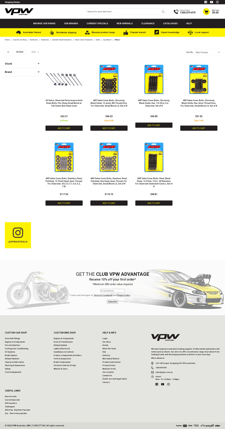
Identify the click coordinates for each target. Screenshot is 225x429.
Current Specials (97, 23)
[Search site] (163, 11)
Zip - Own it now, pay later (16, 413)
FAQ (104, 352)
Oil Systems (10, 352)
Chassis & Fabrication (14, 362)
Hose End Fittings (12, 338)
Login (104, 338)
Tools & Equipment (13, 372)
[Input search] (123, 11)
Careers (106, 382)
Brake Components (62, 362)
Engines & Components (15, 342)
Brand (8, 71)
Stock (8, 63)
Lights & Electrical (62, 348)
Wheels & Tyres (60, 368)
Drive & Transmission (63, 342)
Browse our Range (44, 23)
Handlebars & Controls (64, 352)
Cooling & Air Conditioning (16, 348)
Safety (7, 368)
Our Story (106, 342)
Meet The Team (109, 348)
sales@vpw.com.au (164, 372)
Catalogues (170, 23)
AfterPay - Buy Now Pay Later (17, 410)
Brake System (11, 355)
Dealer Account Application (114, 379)
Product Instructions (111, 362)
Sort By (189, 52)
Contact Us (107, 375)
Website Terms (109, 368)
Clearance (148, 23)
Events (105, 345)
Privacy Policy (123, 295)
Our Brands (71, 23)
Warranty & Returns (110, 358)
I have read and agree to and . (100, 295)
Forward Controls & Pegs (65, 365)
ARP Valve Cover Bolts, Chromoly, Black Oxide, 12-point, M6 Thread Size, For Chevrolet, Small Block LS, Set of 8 (109, 103)
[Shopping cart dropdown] (211, 11)
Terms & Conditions (103, 295)
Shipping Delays (12, 2)
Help (189, 23)
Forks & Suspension (62, 358)
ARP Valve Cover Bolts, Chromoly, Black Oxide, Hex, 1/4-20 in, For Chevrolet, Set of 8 (154, 103)
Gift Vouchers (11, 403)
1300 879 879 (161, 367)
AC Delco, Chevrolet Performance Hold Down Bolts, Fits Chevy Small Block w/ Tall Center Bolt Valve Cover (64, 103)
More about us (157, 358)
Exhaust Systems (12, 358)
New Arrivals (125, 23)
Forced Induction (12, 345)
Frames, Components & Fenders (68, 355)
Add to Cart (64, 128)
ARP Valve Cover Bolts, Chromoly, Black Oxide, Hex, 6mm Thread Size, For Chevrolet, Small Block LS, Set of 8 (199, 103)
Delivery (106, 355)
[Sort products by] (207, 52)
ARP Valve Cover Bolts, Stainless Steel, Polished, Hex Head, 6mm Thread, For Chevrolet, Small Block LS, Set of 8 (109, 181)
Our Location (108, 372)
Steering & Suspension (15, 365)
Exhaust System (60, 345)
